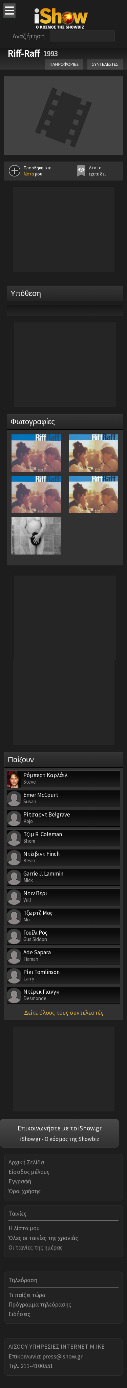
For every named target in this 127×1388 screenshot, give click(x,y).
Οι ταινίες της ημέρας (35, 1247)
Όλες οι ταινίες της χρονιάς (43, 1238)
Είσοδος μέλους (28, 1172)
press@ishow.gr (63, 1356)
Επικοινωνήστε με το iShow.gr (60, 1128)
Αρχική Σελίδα (26, 1162)
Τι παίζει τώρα (26, 1295)
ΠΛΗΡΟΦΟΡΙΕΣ (64, 64)
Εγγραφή (19, 1181)
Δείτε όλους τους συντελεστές (63, 1012)
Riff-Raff (23, 53)
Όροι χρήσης (24, 1191)
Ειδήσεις (19, 1314)
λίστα (29, 174)
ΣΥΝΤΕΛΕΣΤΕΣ (105, 64)
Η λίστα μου (24, 1228)
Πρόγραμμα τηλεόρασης (39, 1304)
